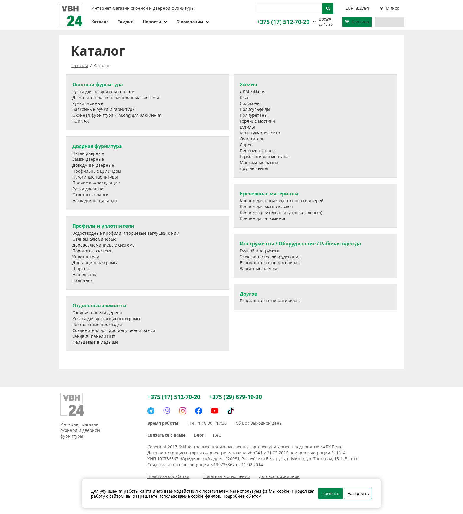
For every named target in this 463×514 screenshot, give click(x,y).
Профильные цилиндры (96, 171)
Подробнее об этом (241, 496)
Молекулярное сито (260, 133)
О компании (192, 22)
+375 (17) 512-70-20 (283, 22)
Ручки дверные (87, 189)
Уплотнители (85, 257)
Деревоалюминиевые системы (104, 245)
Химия (248, 84)
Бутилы (247, 127)
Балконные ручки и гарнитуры (104, 109)
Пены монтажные (258, 150)
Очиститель (252, 139)
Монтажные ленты (259, 162)
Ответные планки (90, 194)
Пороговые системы (92, 251)
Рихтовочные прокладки (97, 324)
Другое (248, 294)
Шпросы (80, 268)
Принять (330, 493)
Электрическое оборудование (270, 257)
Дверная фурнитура (97, 146)
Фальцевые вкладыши (95, 342)
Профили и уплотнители (103, 226)
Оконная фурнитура (97, 84)
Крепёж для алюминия (263, 218)
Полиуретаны (254, 115)
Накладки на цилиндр (94, 200)
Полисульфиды (255, 109)
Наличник (82, 280)
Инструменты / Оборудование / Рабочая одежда (300, 243)
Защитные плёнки (258, 268)
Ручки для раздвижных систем (103, 91)
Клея (245, 97)
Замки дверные (88, 159)
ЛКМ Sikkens (252, 91)
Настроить (358, 493)
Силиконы (250, 103)
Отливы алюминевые (94, 239)
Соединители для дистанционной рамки (113, 330)
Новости (155, 22)
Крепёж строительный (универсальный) (281, 212)
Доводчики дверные (93, 165)
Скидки (125, 22)
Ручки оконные (87, 103)
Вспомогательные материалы (270, 262)
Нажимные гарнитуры (95, 177)
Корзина (357, 22)
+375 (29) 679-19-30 (235, 397)
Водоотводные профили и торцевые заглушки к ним (125, 233)
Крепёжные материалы (269, 193)
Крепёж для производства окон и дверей (282, 200)
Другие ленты (254, 168)
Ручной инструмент (260, 251)
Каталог (99, 22)
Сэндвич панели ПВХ (93, 336)
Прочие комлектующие (96, 183)
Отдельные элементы (99, 305)
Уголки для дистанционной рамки (107, 318)
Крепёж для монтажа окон (266, 206)
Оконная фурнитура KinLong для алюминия (117, 115)
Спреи (246, 144)
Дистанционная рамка (95, 262)
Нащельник (84, 274)
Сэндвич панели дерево (97, 312)
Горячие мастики (257, 121)
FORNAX (80, 121)
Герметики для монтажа (264, 156)
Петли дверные (88, 153)
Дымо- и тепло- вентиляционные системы (115, 97)
